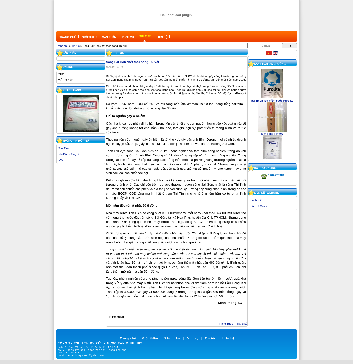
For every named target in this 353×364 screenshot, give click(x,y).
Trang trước (226, 323)
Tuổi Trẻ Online (258, 206)
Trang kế (242, 323)
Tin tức (76, 45)
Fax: (69, 352)
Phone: (92, 350)
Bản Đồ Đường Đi (68, 154)
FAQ (60, 159)
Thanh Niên (256, 200)
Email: (81, 355)
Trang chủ (62, 45)
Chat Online (65, 148)
